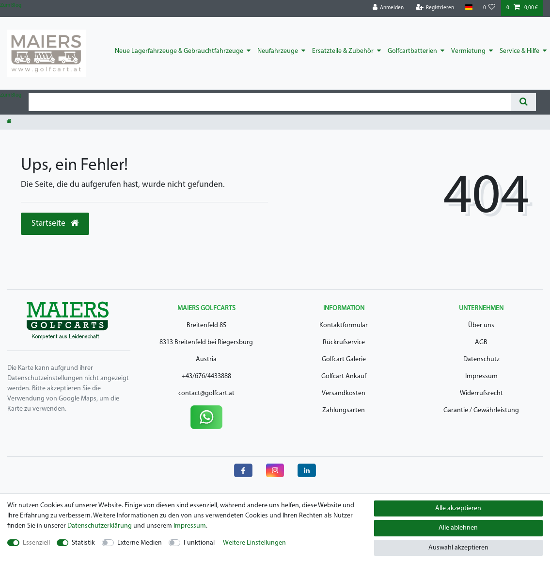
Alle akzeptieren (458, 508)
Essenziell (36, 543)
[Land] (468, 7)
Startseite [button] (55, 223)
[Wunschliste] (489, 8)
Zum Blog (10, 5)
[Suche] (523, 102)
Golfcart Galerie (344, 359)
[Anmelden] (388, 8)
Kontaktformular (343, 325)
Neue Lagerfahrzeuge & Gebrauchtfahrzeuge (179, 51)
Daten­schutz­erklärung (99, 526)
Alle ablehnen (458, 528)
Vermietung (468, 51)
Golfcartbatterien (412, 51)
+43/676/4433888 (206, 376)
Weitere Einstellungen (254, 543)
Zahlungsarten (343, 410)
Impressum (481, 376)
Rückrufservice (344, 342)
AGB (481, 342)
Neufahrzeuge (277, 51)
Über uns (481, 325)
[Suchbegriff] (270, 102)
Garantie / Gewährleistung (481, 410)
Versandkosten (343, 393)
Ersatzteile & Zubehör (343, 51)
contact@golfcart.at (206, 393)
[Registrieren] (435, 8)
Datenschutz (481, 359)
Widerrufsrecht (481, 393)
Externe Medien (139, 543)
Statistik (83, 543)
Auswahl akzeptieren (458, 547)
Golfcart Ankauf (343, 376)
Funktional (199, 543)
